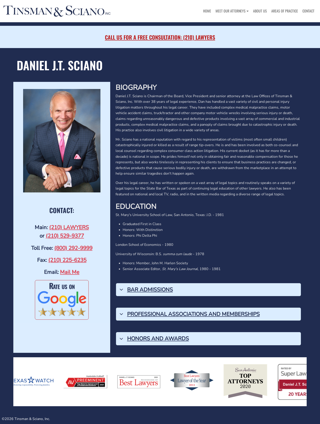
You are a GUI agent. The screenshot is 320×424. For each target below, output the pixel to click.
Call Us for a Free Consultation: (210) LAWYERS (160, 37)
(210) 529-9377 (65, 235)
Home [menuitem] (207, 11)
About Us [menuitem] (260, 11)
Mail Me (69, 272)
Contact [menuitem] (308, 11)
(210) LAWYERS (69, 227)
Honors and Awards (153, 340)
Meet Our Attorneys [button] (231, 11)
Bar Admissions (145, 291)
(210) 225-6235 (67, 260)
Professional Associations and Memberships (189, 316)
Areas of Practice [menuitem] (284, 11)
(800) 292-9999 (73, 248)
